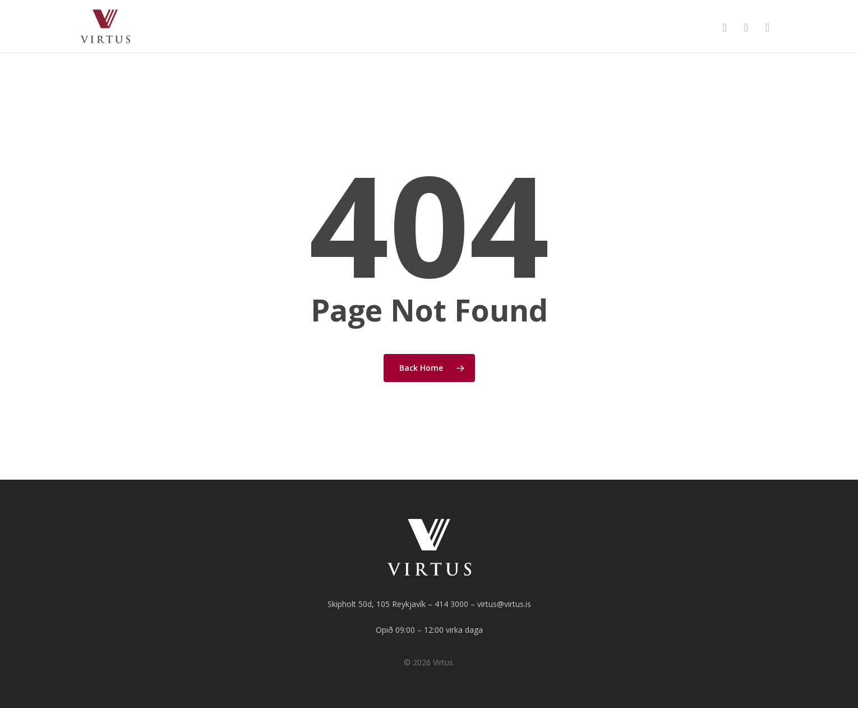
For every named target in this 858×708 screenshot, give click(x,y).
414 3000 (451, 604)
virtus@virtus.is (504, 604)
